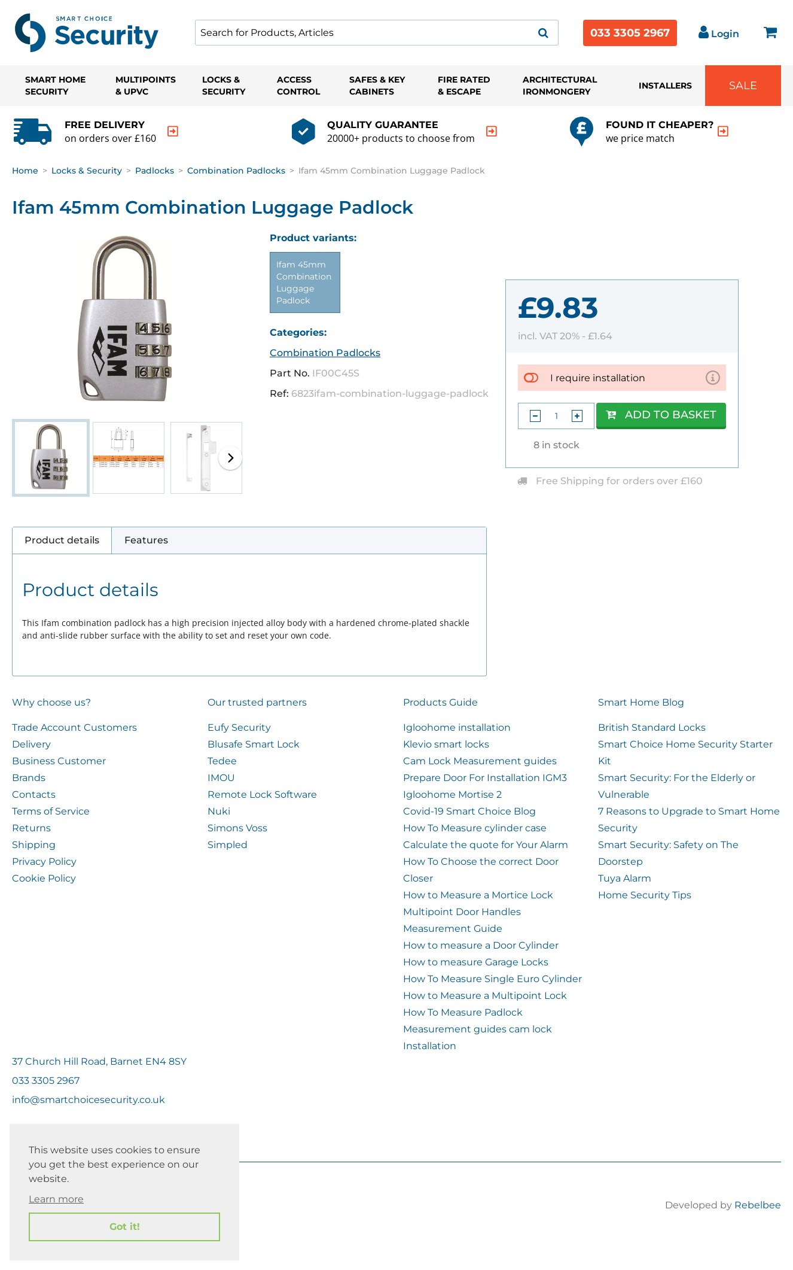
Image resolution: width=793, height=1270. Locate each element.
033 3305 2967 (630, 33)
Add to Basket (661, 414)
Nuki (219, 811)
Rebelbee (757, 1205)
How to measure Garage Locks (475, 962)
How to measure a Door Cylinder (481, 945)
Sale (743, 85)
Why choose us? (51, 702)
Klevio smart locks (446, 744)
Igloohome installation (457, 727)
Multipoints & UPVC (145, 85)
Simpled (228, 844)
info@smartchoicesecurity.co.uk (88, 1099)
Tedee (222, 761)
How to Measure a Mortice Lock (478, 895)
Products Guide (440, 702)
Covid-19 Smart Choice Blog (469, 811)
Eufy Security (239, 727)
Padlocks (154, 170)
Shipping (34, 844)
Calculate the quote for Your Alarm (485, 844)
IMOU (221, 777)
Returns (31, 828)
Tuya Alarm (624, 878)
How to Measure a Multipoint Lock (485, 995)
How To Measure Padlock (463, 1012)
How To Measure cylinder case (475, 828)
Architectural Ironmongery (560, 85)
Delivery (31, 744)
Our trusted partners (257, 702)
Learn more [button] (56, 1199)
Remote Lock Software (262, 794)
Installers (665, 85)
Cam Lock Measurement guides (480, 761)
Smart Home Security (55, 85)
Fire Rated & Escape (464, 85)
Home (25, 170)
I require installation (597, 377)
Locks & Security (223, 85)
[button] (230, 457)
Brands (28, 777)
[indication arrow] (172, 131)
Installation (429, 1046)
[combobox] (377, 32)
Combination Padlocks (236, 170)
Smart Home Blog (641, 702)
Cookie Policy (44, 878)
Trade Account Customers (74, 727)
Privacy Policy (44, 861)
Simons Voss (237, 828)
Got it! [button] (124, 1226)
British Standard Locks (652, 727)
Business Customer (59, 761)
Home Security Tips (644, 895)
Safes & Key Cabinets (377, 85)
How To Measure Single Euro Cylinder (492, 979)
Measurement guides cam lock (477, 1029)
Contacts (34, 794)
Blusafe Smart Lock (254, 744)
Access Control (298, 85)
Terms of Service (51, 811)
